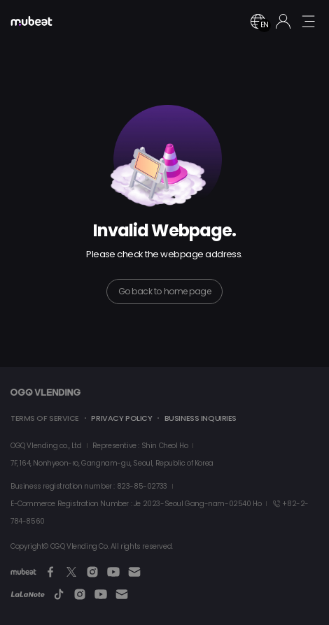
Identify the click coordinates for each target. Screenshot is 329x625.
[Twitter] (71, 572)
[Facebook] (50, 572)
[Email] (134, 572)
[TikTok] (59, 594)
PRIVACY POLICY (121, 418)
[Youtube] (113, 572)
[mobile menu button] (308, 20)
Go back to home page (164, 291)
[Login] (283, 21)
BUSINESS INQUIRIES (200, 418)
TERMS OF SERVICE (44, 418)
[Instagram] (92, 572)
